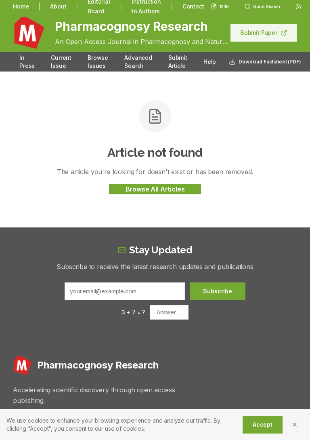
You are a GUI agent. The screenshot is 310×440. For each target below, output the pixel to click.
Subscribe (217, 291)
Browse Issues (98, 61)
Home (21, 6)
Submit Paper (263, 32)
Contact (193, 6)
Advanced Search (138, 61)
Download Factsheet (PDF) (265, 62)
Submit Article (177, 61)
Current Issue (61, 61)
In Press (27, 61)
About (58, 6)
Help (209, 61)
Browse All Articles (155, 189)
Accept (262, 424)
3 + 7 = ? (133, 312)
